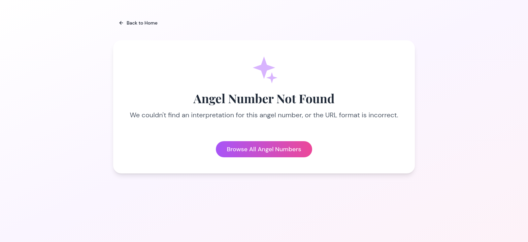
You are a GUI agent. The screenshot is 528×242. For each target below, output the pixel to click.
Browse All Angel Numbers (264, 149)
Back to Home (138, 23)
